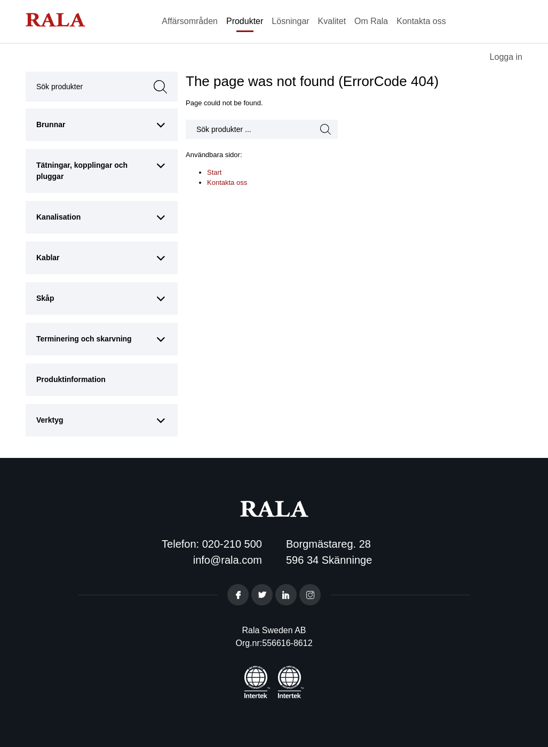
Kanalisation (58, 217)
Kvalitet (332, 21)
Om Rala (371, 21)
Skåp (45, 298)
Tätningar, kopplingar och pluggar (82, 171)
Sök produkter (87, 87)
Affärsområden (190, 21)
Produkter (244, 21)
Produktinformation (71, 379)
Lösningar (290, 21)
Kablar (48, 257)
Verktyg (49, 420)
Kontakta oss (421, 21)
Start (214, 172)
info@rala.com (227, 560)
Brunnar (50, 124)
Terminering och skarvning (84, 338)
